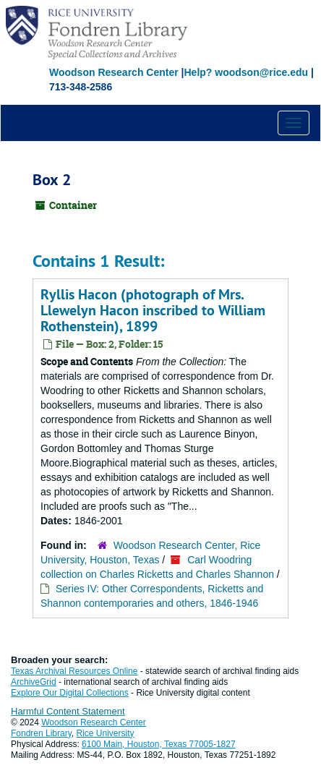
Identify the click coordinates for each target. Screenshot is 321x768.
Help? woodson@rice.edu (246, 72)
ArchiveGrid (33, 682)
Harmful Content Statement (68, 711)
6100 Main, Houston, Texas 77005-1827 (159, 744)
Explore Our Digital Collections (70, 693)
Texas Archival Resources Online (74, 671)
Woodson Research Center (114, 72)
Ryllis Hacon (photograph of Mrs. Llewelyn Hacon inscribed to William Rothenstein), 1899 (152, 310)
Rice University (105, 733)
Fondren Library (41, 733)
